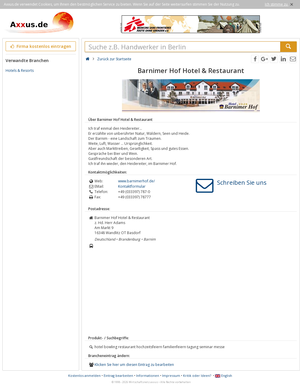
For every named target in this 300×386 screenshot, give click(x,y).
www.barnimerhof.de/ (136, 181)
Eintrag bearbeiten (118, 375)
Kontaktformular (132, 186)
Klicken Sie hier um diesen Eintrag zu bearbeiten (134, 364)
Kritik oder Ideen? (197, 375)
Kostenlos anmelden (84, 375)
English (223, 375)
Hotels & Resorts (20, 70)
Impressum (171, 375)
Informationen (147, 375)
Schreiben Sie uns (242, 182)
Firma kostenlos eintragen (40, 46)
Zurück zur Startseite (114, 58)
